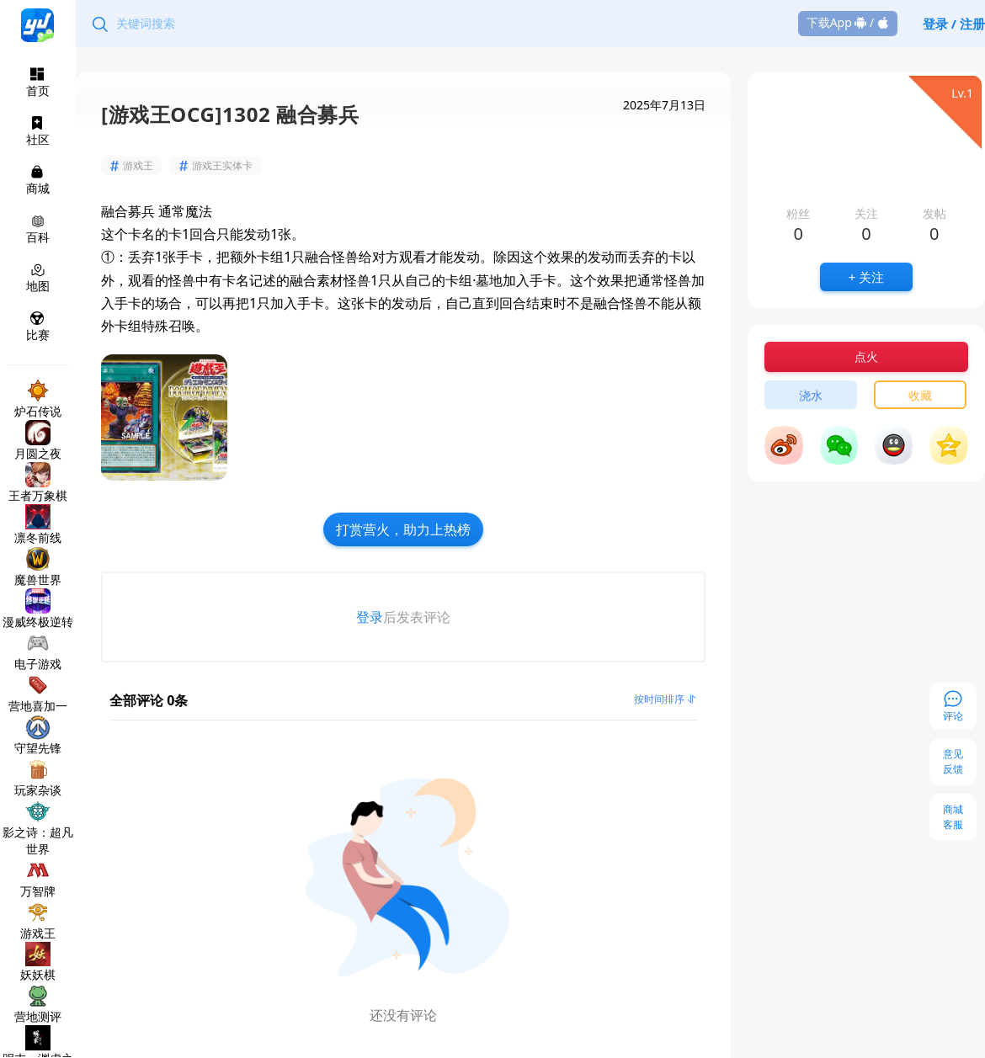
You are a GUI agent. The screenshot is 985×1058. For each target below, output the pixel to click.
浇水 (811, 395)
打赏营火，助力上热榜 (403, 529)
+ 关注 (866, 276)
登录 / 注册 (954, 23)
